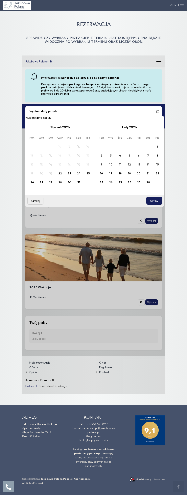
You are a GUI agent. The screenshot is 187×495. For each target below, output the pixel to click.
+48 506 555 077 (96, 424)
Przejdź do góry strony (178, 486)
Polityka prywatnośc (93, 440)
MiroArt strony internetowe (147, 479)
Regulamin (93, 436)
